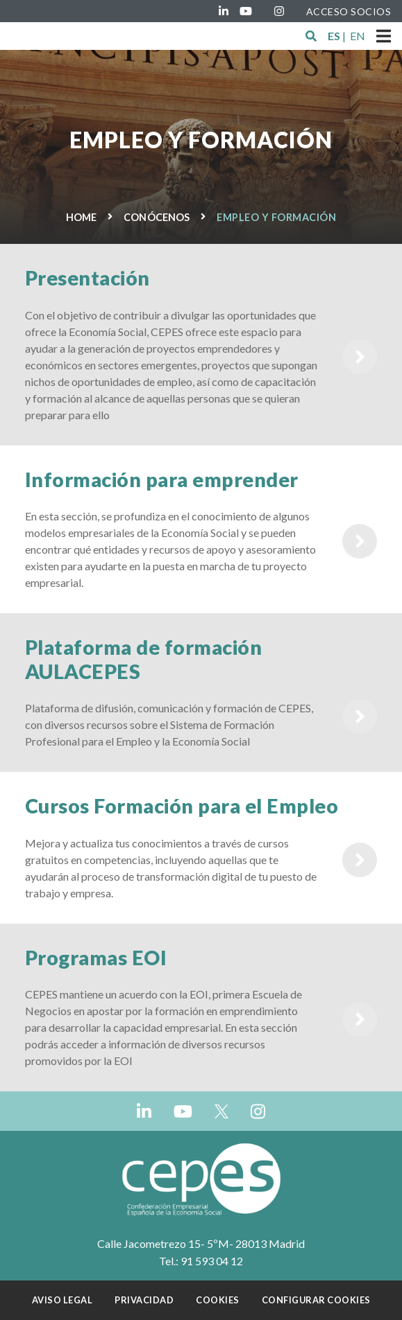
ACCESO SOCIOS (349, 11)
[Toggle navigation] (383, 36)
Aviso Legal (62, 1299)
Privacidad (144, 1299)
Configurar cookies (316, 1299)
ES (334, 35)
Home (81, 217)
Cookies (218, 1299)
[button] (311, 36)
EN (357, 35)
